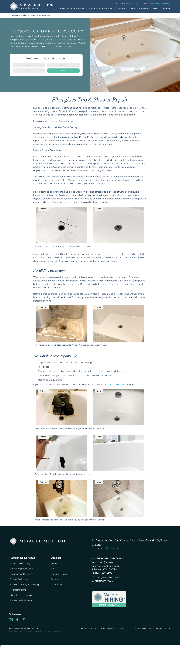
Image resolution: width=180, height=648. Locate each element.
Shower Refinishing (19, 579)
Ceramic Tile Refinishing (22, 574)
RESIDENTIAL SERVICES (72, 9)
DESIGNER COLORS (126, 9)
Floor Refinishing (18, 589)
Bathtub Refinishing (20, 563)
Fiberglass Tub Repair (21, 595)
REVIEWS (144, 9)
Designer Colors (59, 574)
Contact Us (57, 584)
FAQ (53, 568)
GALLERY (165, 9)
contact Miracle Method (114, 384)
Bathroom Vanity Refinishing (24, 584)
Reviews (55, 579)
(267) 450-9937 (113, 548)
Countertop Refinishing (22, 568)
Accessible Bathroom (21, 600)
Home (54, 563)
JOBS (155, 9)
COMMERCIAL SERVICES (100, 9)
